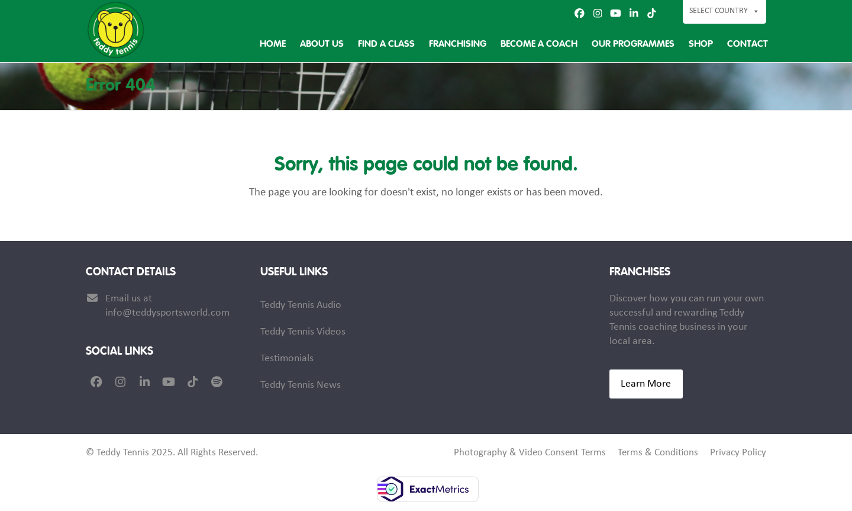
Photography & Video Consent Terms (530, 453)
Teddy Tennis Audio (300, 305)
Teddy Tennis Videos (303, 332)
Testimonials (287, 358)
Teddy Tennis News (300, 385)
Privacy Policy (738, 453)
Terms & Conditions (658, 453)
